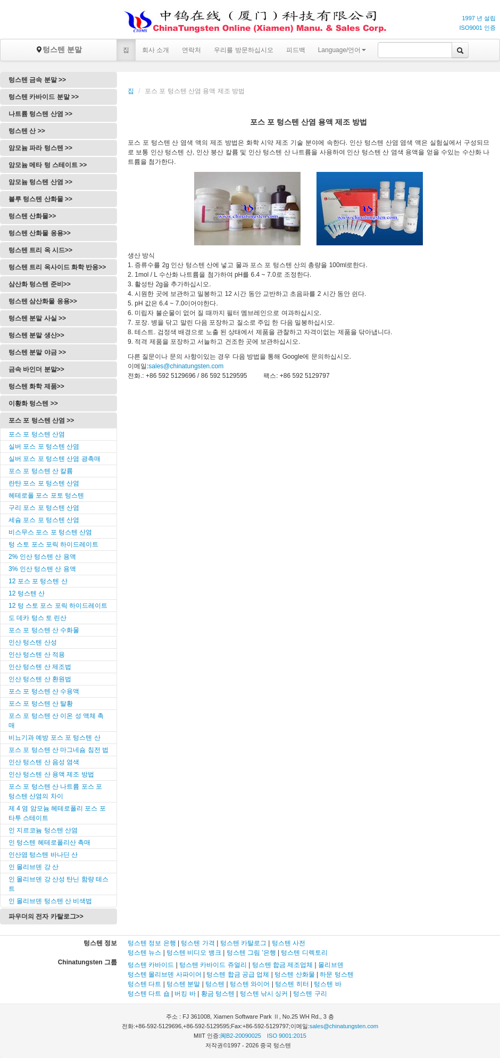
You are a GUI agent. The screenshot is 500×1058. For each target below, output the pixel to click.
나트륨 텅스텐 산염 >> (40, 114)
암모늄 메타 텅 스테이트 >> (48, 165)
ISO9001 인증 (478, 27)
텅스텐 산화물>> (32, 216)
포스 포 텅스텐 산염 (37, 434)
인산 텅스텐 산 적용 (37, 654)
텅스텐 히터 (292, 984)
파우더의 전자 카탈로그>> (46, 916)
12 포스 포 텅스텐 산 (38, 581)
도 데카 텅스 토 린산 (37, 618)
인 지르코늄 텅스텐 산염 (43, 830)
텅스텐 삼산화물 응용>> (43, 301)
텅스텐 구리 (310, 993)
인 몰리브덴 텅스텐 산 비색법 (50, 901)
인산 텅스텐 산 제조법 (40, 667)
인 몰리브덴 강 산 (34, 867)
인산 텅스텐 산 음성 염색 (44, 762)
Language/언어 (342, 50)
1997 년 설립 (479, 18)
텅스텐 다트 (144, 984)
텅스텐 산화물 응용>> (40, 233)
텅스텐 (214, 984)
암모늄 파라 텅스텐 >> (40, 148)
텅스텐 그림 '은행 (251, 952)
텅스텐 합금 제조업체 (282, 965)
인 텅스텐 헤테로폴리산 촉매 (49, 842)
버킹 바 (184, 993)
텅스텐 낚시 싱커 (264, 993)
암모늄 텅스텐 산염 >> (40, 182)
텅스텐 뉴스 (144, 952)
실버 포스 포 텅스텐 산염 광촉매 (55, 458)
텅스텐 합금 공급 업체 (237, 974)
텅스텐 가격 (197, 943)
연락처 (191, 50)
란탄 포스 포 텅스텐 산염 (44, 483)
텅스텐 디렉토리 (304, 952)
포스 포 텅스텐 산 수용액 (44, 691)
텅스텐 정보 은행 (153, 943)
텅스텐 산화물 (294, 974)
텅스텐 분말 (58, 49)
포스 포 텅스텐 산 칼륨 (41, 471)
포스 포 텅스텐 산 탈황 (41, 703)
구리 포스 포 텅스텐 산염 (44, 507)
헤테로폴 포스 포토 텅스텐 (46, 495)
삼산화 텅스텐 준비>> (40, 284)
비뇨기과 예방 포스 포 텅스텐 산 (55, 737)
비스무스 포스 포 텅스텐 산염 (50, 532)
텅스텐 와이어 (250, 984)
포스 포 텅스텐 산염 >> (41, 420)
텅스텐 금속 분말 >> (37, 80)
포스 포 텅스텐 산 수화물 (44, 630)
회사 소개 (155, 50)
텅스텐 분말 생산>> (36, 335)
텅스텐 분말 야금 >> (37, 352)
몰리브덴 (331, 965)
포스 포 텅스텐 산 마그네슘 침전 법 (59, 750)
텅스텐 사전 (288, 943)
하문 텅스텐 (336, 974)
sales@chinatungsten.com (185, 366)
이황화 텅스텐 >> (33, 403)
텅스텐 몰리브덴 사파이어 (165, 974)
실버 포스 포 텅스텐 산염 (44, 446)
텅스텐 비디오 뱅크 (193, 952)
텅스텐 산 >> (27, 131)
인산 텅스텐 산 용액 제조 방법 (51, 774)
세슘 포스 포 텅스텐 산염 (44, 520)
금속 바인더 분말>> (36, 369)
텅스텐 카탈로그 (243, 943)
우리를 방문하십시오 (243, 50)
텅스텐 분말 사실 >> (37, 318)
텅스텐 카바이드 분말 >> (44, 97)
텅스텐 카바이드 (151, 965)
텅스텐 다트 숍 (149, 993)
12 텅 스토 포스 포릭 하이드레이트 (58, 605)
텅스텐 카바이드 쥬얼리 (213, 965)
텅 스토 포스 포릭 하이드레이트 (53, 544)
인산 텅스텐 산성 (33, 642)
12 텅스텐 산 (27, 593)
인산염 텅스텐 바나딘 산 (43, 854)
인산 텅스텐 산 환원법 (40, 679)
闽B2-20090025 (240, 1035)
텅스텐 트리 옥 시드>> (40, 250)
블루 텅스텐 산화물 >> (40, 199)
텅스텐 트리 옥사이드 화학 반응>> (57, 267)
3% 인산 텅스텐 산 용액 (42, 569)
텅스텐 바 (327, 984)
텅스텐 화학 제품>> (36, 386)
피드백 (295, 50)
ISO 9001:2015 (286, 1035)
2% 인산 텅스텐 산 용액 (42, 556)
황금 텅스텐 (218, 993)
